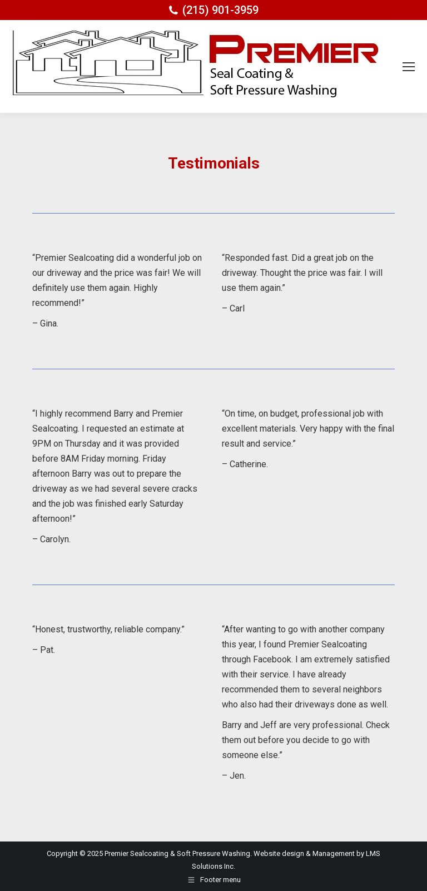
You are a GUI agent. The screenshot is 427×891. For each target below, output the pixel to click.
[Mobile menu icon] (408, 67)
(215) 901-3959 (220, 10)
